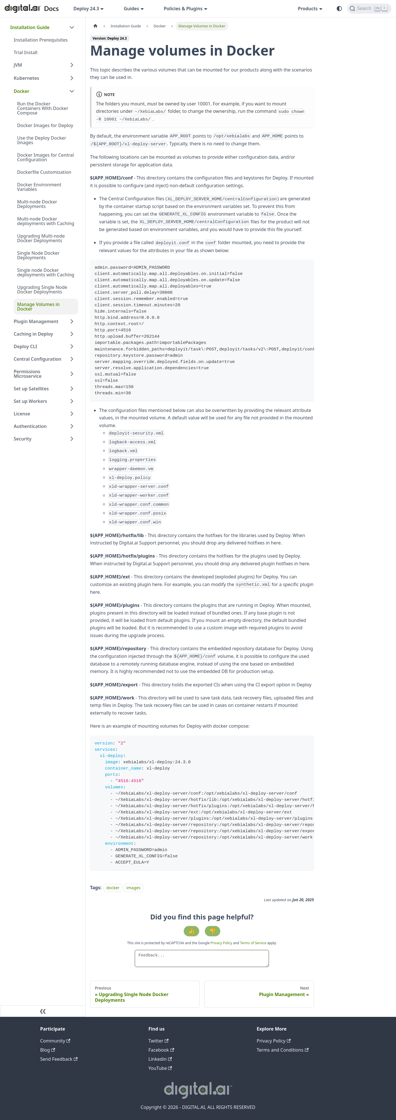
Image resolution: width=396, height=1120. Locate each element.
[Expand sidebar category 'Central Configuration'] (72, 359)
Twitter (158, 1041)
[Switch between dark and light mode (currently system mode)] (339, 8)
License (22, 414)
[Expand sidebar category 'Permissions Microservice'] (72, 374)
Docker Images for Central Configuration (45, 157)
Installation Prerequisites (41, 40)
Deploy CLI (25, 346)
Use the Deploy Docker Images (41, 140)
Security (22, 439)
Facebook (161, 1050)
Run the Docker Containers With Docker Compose (42, 108)
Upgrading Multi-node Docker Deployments (41, 238)
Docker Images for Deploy (45, 125)
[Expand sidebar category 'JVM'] (72, 65)
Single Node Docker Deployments (38, 255)
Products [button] (308, 8)
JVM (18, 65)
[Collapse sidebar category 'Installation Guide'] (72, 27)
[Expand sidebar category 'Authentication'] (72, 426)
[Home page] (95, 26)
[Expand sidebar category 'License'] (72, 413)
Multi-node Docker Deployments (37, 204)
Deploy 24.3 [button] (86, 8)
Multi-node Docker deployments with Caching (45, 221)
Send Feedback (58, 1059)
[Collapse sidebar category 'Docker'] (72, 91)
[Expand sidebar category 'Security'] (72, 438)
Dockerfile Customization (44, 172)
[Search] (369, 8)
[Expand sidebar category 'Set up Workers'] (72, 401)
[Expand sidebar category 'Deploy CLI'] (72, 346)
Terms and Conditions (283, 1050)
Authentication (30, 426)
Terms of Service (253, 943)
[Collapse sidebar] (42, 1011)
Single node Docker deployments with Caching (45, 272)
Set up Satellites (31, 388)
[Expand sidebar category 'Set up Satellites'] (72, 388)
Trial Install (25, 52)
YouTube (160, 1068)
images (133, 887)
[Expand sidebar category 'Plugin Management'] (72, 321)
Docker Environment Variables (39, 186)
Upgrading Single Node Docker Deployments (42, 289)
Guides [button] (131, 8)
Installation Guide (30, 27)
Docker (21, 91)
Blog (47, 1050)
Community (55, 1041)
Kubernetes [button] (26, 78)
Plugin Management (36, 321)
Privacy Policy (222, 943)
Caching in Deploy (33, 334)
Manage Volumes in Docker (38, 306)
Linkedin (160, 1059)
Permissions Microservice (28, 373)
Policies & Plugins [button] (183, 8)
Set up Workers (30, 401)
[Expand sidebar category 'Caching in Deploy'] (72, 334)
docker (112, 887)
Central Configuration (37, 359)
